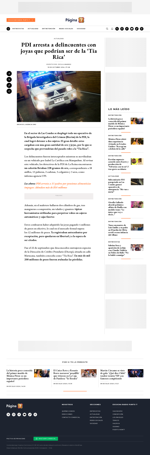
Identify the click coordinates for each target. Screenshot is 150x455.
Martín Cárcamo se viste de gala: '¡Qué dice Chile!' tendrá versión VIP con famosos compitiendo (113, 374)
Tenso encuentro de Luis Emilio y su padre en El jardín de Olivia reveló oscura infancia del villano (118, 230)
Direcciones (67, 414)
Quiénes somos (68, 411)
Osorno (116, 426)
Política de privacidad (16, 438)
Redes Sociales (66, 28)
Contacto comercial (71, 417)
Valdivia (116, 423)
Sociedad (81, 28)
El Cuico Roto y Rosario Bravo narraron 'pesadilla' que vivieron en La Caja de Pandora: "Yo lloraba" (66, 374)
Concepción (118, 414)
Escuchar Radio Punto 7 (20, 20)
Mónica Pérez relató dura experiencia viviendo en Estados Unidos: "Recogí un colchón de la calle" (117, 144)
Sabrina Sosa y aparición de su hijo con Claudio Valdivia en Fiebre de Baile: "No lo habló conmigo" (118, 250)
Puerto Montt (119, 429)
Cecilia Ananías (64, 64)
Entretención (48, 28)
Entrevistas (18, 28)
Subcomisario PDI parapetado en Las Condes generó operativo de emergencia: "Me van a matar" (118, 185)
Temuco (116, 420)
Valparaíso (117, 411)
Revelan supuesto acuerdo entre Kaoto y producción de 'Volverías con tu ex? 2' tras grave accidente (118, 164)
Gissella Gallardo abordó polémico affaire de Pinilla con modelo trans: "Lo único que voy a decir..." (117, 208)
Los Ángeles (118, 417)
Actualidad (33, 28)
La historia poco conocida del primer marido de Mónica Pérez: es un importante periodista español (118, 123)
